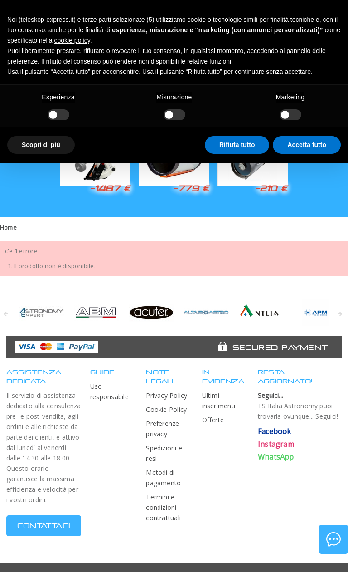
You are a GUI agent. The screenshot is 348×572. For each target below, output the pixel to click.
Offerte (213, 420)
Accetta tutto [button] (306, 144)
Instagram (276, 444)
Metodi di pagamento (163, 477)
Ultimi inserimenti (219, 400)
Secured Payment (280, 347)
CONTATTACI (43, 525)
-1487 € (110, 188)
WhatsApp (276, 457)
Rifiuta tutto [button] (237, 144)
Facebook (274, 431)
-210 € (271, 188)
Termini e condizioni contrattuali (163, 507)
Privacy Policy (166, 395)
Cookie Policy (166, 409)
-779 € (191, 188)
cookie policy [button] (72, 40)
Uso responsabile (109, 391)
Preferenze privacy (162, 428)
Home (8, 227)
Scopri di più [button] (41, 144)
